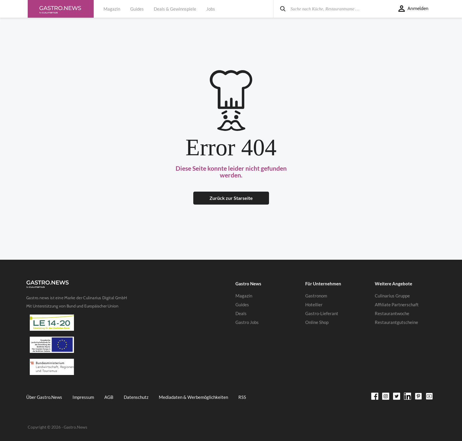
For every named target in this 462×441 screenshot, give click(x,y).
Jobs (210, 8)
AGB (108, 397)
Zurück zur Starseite (231, 198)
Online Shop (317, 322)
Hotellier (314, 304)
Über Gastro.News (44, 397)
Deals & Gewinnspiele (175, 8)
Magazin (111, 8)
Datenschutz (136, 397)
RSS (242, 397)
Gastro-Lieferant (321, 313)
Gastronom (316, 295)
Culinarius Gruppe (392, 295)
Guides (137, 8)
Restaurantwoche (392, 313)
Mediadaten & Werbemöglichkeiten (193, 397)
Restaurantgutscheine (396, 322)
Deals (241, 313)
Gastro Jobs (247, 322)
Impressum (83, 397)
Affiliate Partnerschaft (397, 304)
